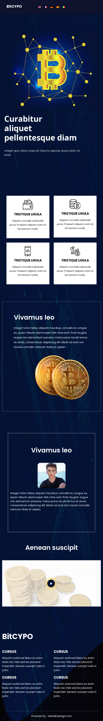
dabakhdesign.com (60, 716)
